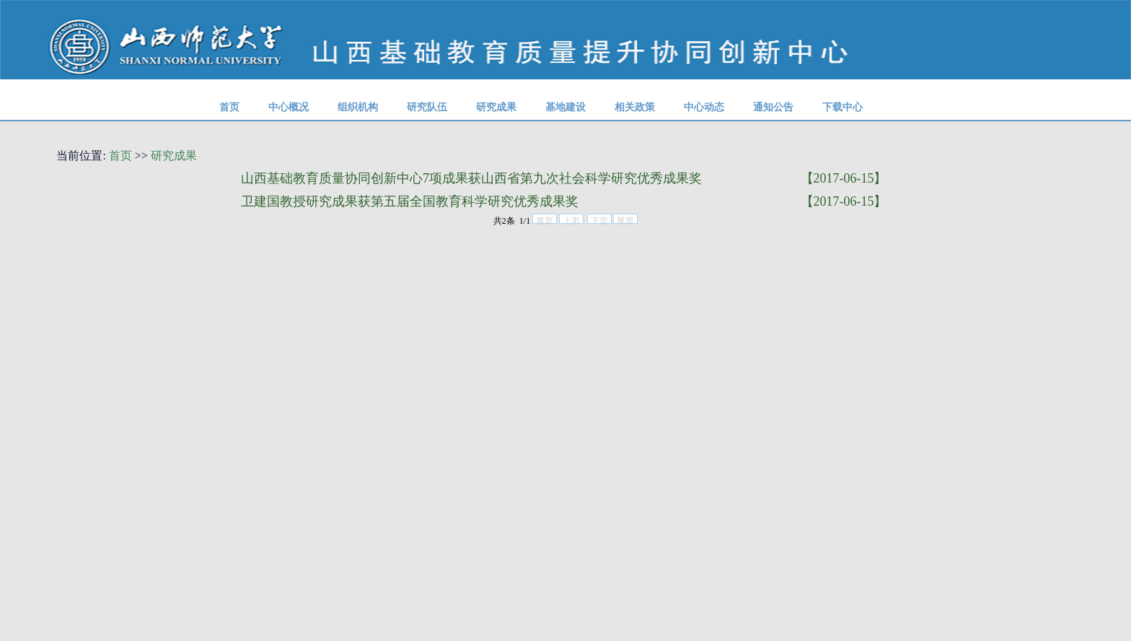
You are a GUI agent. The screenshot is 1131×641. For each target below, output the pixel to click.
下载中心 (842, 107)
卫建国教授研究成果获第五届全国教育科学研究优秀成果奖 (409, 201)
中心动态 (704, 107)
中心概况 (288, 107)
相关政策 (635, 107)
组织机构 (358, 107)
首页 (229, 107)
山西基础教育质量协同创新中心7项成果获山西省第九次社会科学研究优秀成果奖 (471, 178)
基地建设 (565, 107)
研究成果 (496, 107)
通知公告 (773, 107)
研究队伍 (427, 107)
